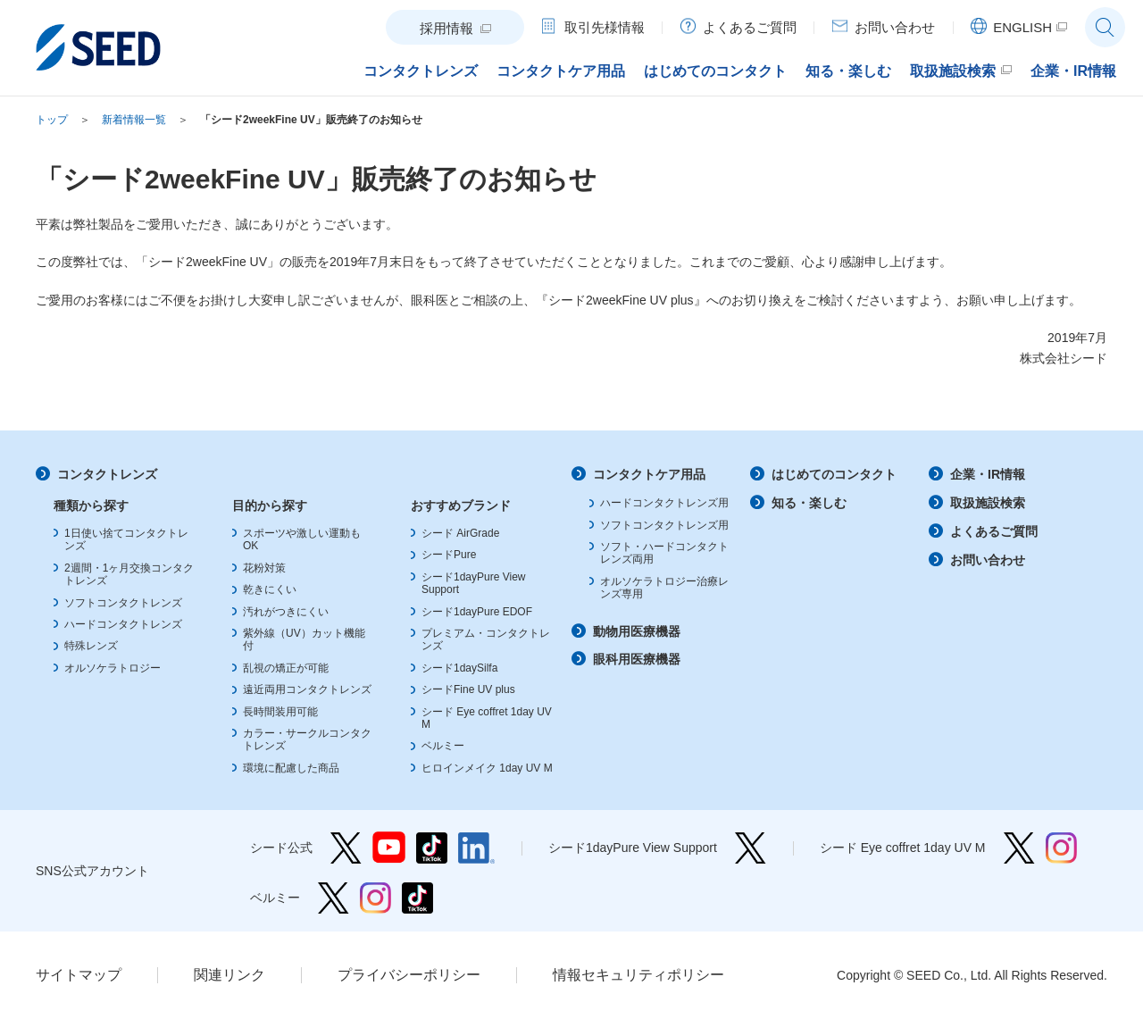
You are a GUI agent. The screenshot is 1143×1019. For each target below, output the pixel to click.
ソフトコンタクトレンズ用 (664, 525)
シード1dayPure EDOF (476, 612)
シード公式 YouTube (388, 847)
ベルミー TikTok (417, 898)
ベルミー (442, 745)
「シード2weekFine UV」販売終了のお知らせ (311, 119)
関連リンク (229, 974)
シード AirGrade (460, 533)
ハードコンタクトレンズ (123, 624)
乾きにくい (269, 589)
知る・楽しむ (809, 503)
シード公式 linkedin (476, 848)
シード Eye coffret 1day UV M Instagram (1061, 848)
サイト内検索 (1105, 27)
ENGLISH (1022, 27)
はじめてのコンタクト (834, 474)
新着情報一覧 (134, 119)
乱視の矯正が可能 (286, 668)
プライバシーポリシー (409, 974)
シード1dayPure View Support (750, 848)
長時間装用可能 (280, 712)
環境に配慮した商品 (291, 768)
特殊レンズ (91, 645)
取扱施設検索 (987, 503)
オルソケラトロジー (112, 668)
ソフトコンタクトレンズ (123, 603)
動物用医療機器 (636, 631)
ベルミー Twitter (333, 898)
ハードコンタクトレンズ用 (664, 503)
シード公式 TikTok (431, 848)
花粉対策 (264, 568)
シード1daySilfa (459, 668)
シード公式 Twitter (346, 848)
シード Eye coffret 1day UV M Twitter (1019, 848)
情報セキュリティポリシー (638, 974)
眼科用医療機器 (636, 659)
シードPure (448, 554)
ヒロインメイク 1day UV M (487, 768)
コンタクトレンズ (107, 474)
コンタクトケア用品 (649, 474)
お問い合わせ (987, 560)
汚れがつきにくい (286, 612)
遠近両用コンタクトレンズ (307, 689)
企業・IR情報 (987, 474)
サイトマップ (78, 974)
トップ (52, 119)
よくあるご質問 (994, 531)
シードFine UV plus (468, 689)
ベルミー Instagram (375, 898)
